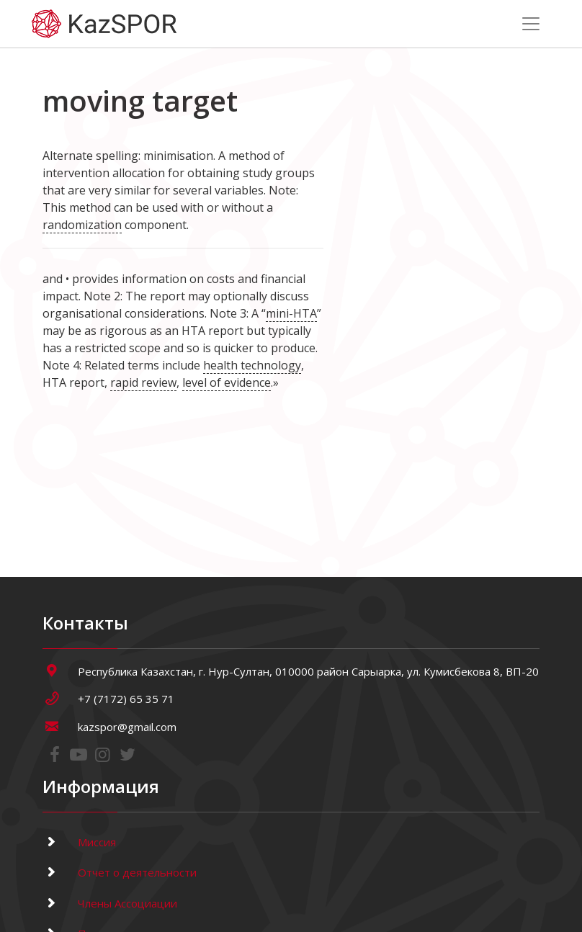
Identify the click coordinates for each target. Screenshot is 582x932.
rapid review (143, 382)
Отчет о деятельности (119, 872)
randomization (82, 225)
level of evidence (226, 382)
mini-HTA (291, 313)
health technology (252, 365)
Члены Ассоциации (109, 903)
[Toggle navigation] (530, 23)
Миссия (79, 842)
